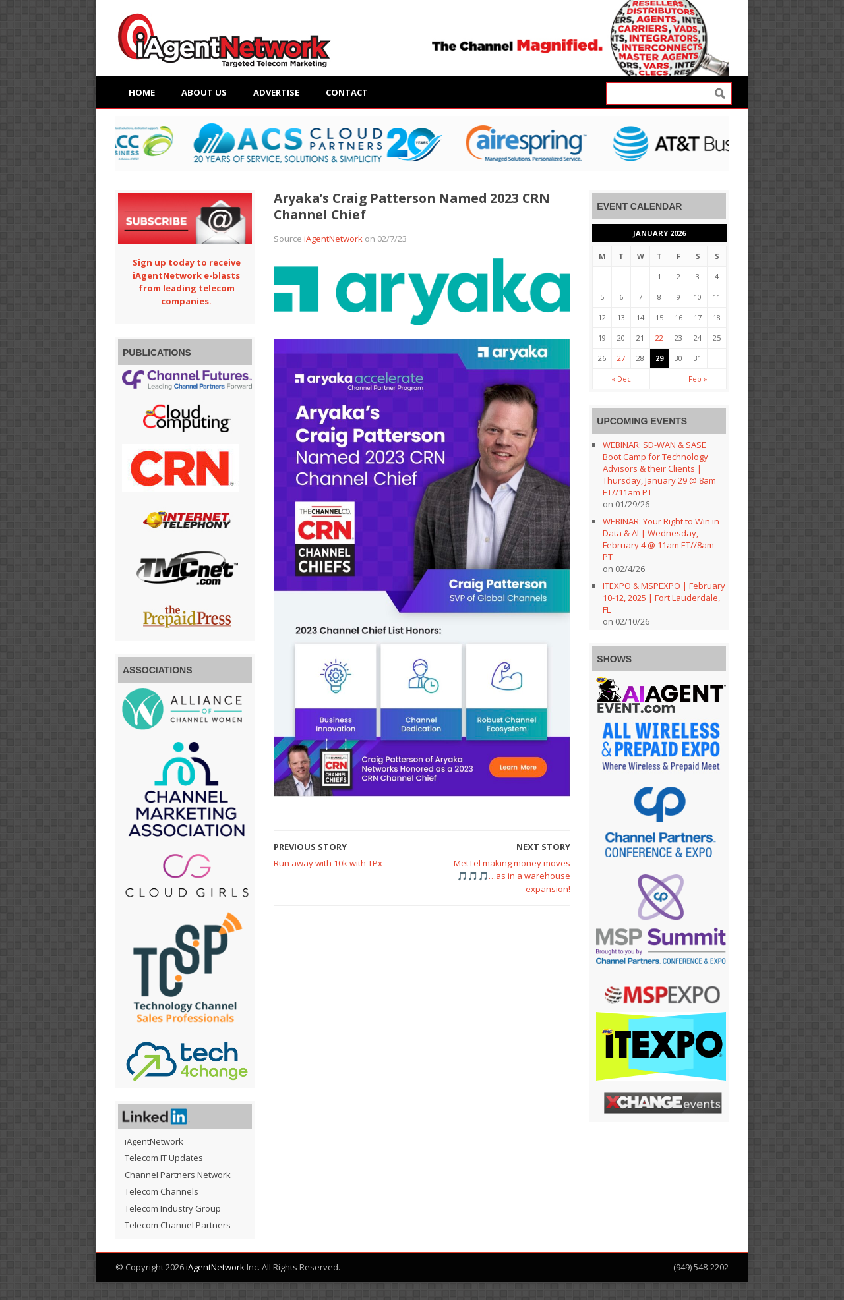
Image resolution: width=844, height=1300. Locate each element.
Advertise (276, 92)
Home (142, 92)
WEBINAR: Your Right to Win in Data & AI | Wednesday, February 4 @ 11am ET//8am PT (661, 539)
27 (621, 358)
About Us (204, 92)
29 (659, 358)
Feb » (698, 378)
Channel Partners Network (178, 1175)
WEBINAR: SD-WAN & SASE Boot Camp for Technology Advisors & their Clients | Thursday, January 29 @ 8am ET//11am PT (659, 468)
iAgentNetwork (333, 238)
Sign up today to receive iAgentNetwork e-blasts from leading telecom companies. (187, 281)
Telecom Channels (161, 1191)
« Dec (621, 378)
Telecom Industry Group (173, 1208)
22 (659, 338)
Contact (347, 92)
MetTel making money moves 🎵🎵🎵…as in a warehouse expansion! (512, 876)
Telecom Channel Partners (178, 1225)
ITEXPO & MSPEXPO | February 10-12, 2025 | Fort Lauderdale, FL (664, 597)
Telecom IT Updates (164, 1158)
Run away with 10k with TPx (328, 863)
